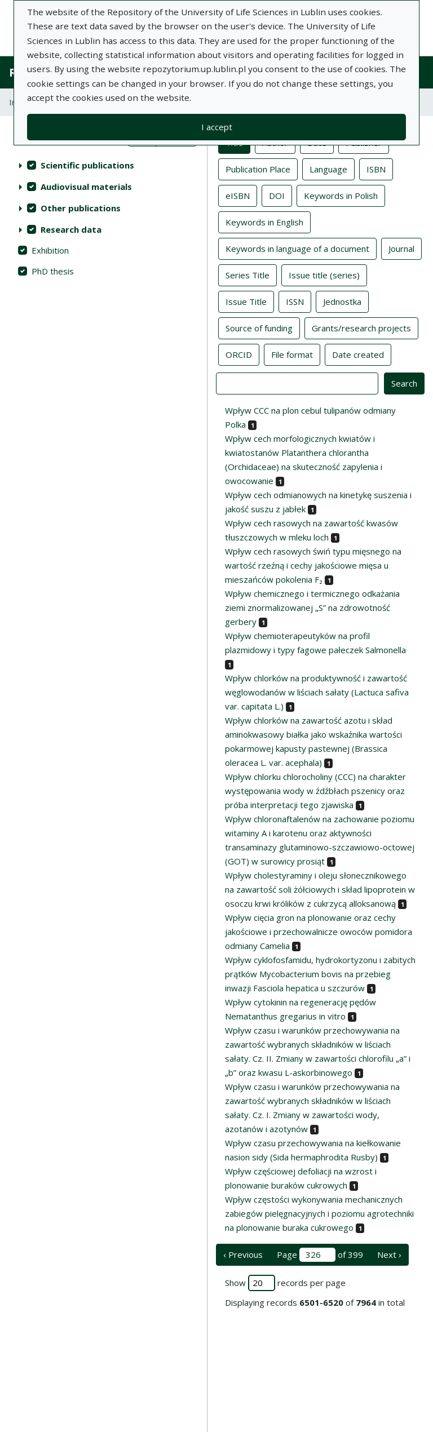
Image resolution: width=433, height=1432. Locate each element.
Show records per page (285, 1283)
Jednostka (342, 301)
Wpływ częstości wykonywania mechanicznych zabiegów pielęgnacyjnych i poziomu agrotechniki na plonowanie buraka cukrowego (319, 1213)
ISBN (376, 168)
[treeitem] (103, 165)
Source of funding (259, 327)
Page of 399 (320, 1255)
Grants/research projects (361, 327)
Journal (401, 248)
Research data (71, 229)
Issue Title (246, 301)
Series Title (247, 274)
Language (328, 168)
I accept (216, 126)
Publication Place (258, 168)
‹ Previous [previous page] (243, 1254)
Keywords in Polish (341, 195)
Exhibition (50, 250)
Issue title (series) (324, 274)
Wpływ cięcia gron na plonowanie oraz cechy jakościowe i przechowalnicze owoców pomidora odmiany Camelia (318, 931)
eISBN (238, 195)
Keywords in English (264, 221)
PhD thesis (53, 271)
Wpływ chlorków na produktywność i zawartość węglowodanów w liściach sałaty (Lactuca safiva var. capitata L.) (317, 692)
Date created (358, 354)
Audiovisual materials (86, 186)
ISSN (295, 301)
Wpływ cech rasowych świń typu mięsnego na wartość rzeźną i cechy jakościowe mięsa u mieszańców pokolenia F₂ (313, 565)
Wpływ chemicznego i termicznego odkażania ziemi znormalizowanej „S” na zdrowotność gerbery (312, 607)
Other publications (81, 208)
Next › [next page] (389, 1254)
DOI (277, 195)
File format (292, 354)
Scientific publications (87, 165)
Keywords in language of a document (297, 248)
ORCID (239, 354)
